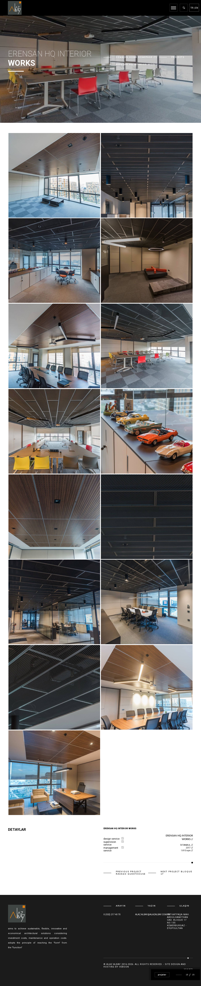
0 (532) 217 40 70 (111, 914)
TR (191, 7)
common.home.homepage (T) (136, 57)
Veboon (124, 967)
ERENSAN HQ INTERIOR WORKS (137, 64)
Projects (177, 57)
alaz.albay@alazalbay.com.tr (152, 914)
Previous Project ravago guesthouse (130, 872)
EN (196, 7)
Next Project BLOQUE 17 (176, 872)
